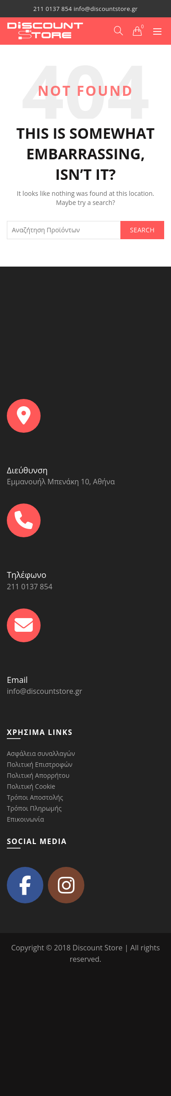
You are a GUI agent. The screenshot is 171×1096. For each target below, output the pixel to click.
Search (142, 229)
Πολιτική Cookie (31, 786)
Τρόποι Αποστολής (35, 797)
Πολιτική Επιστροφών (40, 764)
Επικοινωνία (25, 819)
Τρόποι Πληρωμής (34, 808)
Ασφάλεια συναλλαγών (41, 753)
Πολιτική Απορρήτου (38, 775)
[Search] (118, 30)
